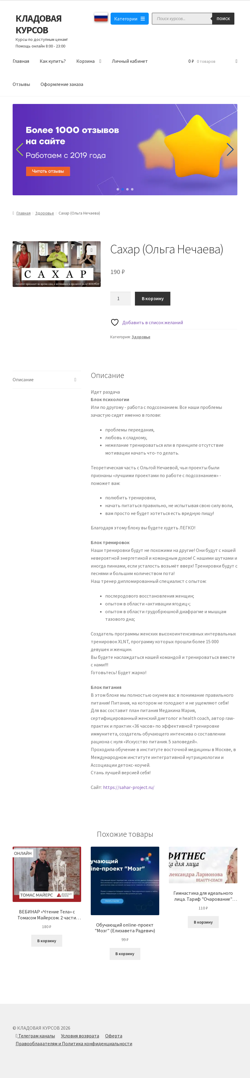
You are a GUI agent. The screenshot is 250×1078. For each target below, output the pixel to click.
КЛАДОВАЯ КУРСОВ (39, 24)
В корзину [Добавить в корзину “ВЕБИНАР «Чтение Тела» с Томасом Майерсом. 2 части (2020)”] (46, 940)
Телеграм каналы (35, 1036)
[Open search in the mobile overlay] (193, 19)
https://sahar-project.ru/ (128, 787)
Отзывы (21, 84)
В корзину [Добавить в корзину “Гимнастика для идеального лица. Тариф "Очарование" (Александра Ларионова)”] (203, 922)
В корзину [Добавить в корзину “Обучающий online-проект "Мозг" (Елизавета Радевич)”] (124, 953)
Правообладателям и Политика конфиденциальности (74, 1043)
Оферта (113, 1036)
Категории (129, 19)
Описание (23, 379)
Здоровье (44, 213)
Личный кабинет (130, 61)
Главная (21, 61)
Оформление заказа (62, 84)
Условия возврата (80, 1036)
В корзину (153, 298)
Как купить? (53, 61)
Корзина (85, 61)
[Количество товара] (120, 299)
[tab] (47, 380)
